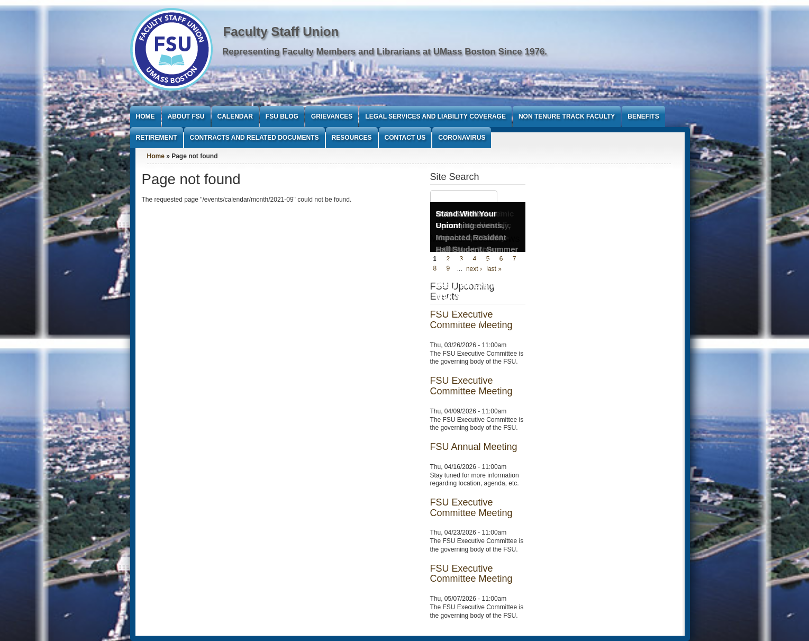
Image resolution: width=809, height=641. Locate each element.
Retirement (156, 137)
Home (145, 116)
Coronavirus (461, 137)
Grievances (331, 116)
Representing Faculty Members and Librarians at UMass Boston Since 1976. (384, 52)
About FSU (186, 116)
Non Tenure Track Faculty (567, 116)
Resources (352, 137)
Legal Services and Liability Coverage (435, 116)
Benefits (643, 116)
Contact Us (405, 137)
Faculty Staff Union (281, 31)
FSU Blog (282, 116)
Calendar (235, 116)
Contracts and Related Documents (254, 137)
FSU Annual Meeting (473, 446)
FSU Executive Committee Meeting (471, 385)
